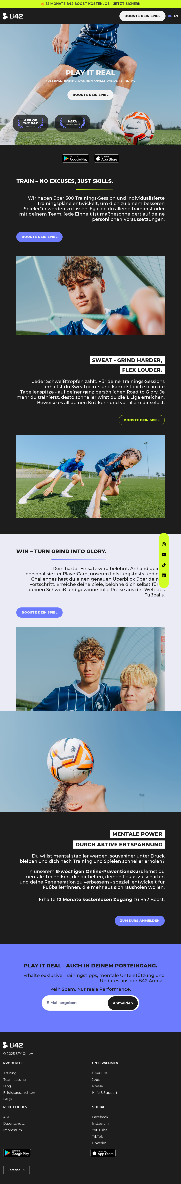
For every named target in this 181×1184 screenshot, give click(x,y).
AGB (7, 1117)
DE (170, 16)
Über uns (99, 1073)
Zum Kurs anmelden (140, 921)
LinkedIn (99, 1143)
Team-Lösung (14, 1080)
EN (176, 16)
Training (10, 1073)
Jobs (95, 1080)
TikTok (97, 1136)
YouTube (99, 1130)
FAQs (7, 1099)
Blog (7, 1086)
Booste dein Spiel (90, 95)
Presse (97, 1086)
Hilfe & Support (104, 1093)
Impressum (12, 1130)
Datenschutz (14, 1123)
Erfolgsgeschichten (19, 1093)
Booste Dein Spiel (39, 612)
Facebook (100, 1117)
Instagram (100, 1123)
